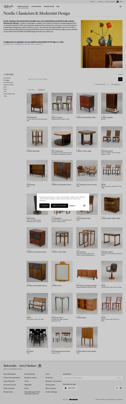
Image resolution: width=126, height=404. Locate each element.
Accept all (44, 205)
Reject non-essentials (59, 205)
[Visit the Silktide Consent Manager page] (84, 206)
